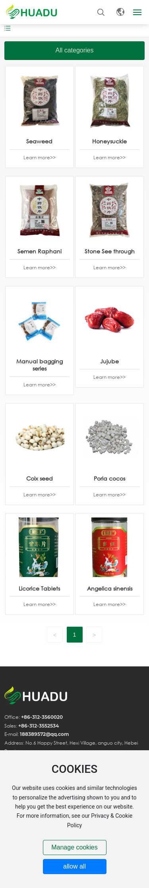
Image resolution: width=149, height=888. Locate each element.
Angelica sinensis (109, 588)
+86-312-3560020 (42, 717)
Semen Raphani (39, 251)
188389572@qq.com (44, 734)
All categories (74, 50)
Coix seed (39, 478)
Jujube (109, 361)
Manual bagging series (39, 364)
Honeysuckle (109, 141)
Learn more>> (39, 157)
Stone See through (110, 251)
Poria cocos (109, 478)
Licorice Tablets (39, 588)
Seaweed (39, 141)
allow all (74, 866)
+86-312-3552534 (38, 726)
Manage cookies (74, 847)
